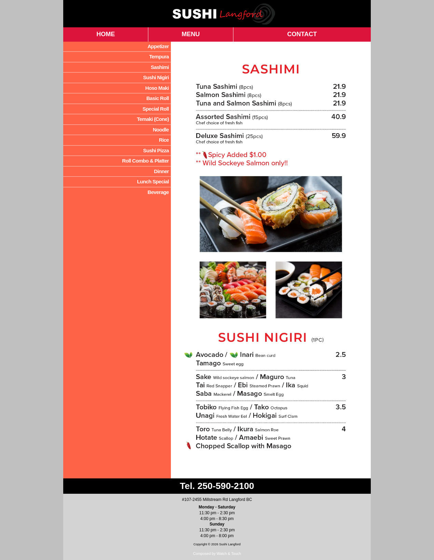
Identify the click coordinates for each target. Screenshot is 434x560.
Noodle (161, 129)
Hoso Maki (157, 88)
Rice (164, 140)
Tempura (159, 56)
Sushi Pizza (156, 150)
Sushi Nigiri (156, 77)
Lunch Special (153, 181)
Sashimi (160, 67)
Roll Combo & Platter (145, 161)
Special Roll (156, 109)
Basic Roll (157, 98)
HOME (105, 34)
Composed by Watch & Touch (217, 553)
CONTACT (302, 34)
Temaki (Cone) (153, 119)
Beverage (158, 192)
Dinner (161, 171)
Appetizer (158, 46)
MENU (191, 34)
